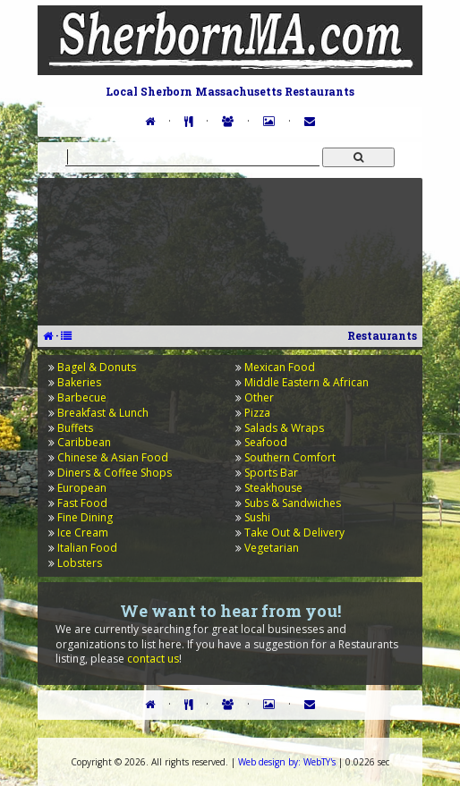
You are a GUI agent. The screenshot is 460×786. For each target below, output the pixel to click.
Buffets (75, 427)
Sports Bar (271, 472)
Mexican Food (279, 367)
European (81, 487)
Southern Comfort (290, 457)
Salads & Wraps (284, 427)
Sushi (257, 517)
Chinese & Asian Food (112, 457)
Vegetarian (271, 547)
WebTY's (287, 762)
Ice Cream (82, 532)
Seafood (265, 442)
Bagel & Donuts (96, 367)
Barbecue (81, 397)
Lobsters (79, 562)
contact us (153, 658)
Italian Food (87, 547)
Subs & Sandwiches (292, 503)
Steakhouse (273, 487)
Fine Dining (85, 517)
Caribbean (84, 442)
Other (259, 397)
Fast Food (82, 503)
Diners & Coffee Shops (114, 472)
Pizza (257, 412)
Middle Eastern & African (306, 382)
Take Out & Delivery (294, 532)
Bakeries (79, 382)
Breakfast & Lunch (103, 412)
